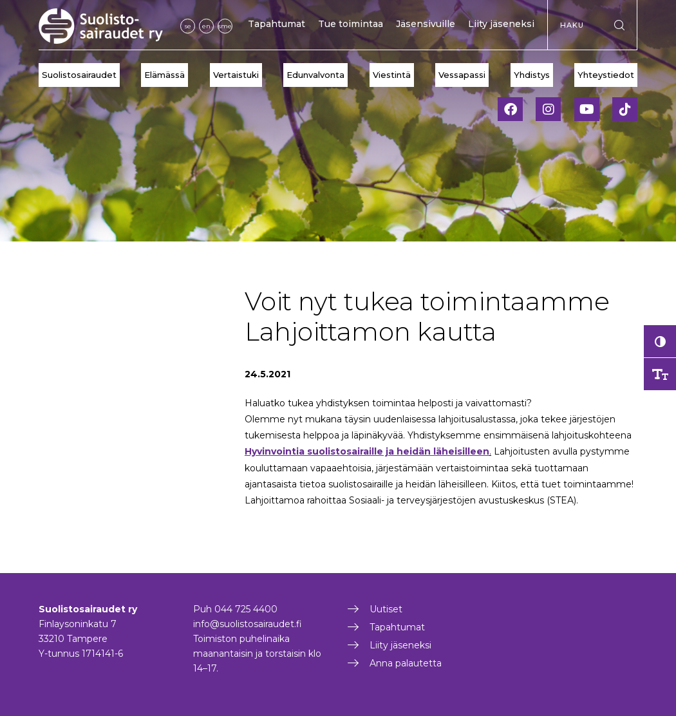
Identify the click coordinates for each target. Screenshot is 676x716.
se (188, 26)
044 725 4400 (245, 609)
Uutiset (386, 609)
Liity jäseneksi (501, 24)
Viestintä (392, 75)
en (206, 26)
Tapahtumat (276, 24)
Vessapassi (461, 75)
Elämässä (164, 75)
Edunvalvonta (315, 75)
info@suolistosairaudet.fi (247, 624)
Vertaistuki (236, 75)
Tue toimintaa (350, 24)
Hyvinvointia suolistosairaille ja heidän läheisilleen (367, 451)
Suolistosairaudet (79, 75)
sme (225, 26)
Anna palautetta (406, 663)
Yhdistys (532, 75)
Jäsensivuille (425, 24)
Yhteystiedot (605, 75)
